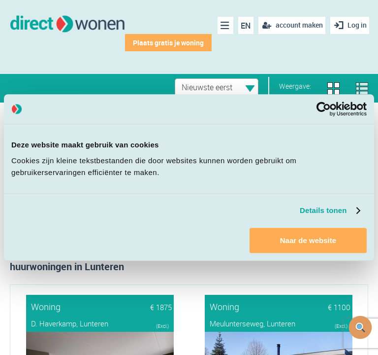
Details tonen (323, 210)
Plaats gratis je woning (165, 42)
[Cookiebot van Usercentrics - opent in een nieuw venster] (324, 109)
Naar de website (308, 240)
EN (243, 25)
